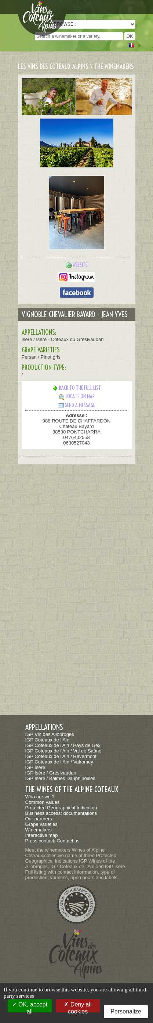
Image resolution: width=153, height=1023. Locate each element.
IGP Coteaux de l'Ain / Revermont (60, 756)
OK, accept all (30, 1006)
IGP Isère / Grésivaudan (50, 773)
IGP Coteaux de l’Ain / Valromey (59, 762)
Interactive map (41, 835)
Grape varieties (41, 824)
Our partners (38, 818)
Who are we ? (40, 796)
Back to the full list (76, 388)
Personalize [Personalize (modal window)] (125, 1011)
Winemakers (38, 829)
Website (80, 265)
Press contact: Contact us (52, 841)
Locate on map (77, 396)
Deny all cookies (77, 1006)
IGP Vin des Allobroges (49, 734)
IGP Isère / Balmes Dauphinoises (60, 778)
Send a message (76, 405)
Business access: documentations (61, 813)
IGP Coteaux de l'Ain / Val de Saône (63, 751)
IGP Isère (35, 767)
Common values (42, 802)
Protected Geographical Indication (61, 807)
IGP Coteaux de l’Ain (47, 740)
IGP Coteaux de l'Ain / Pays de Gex (63, 745)
